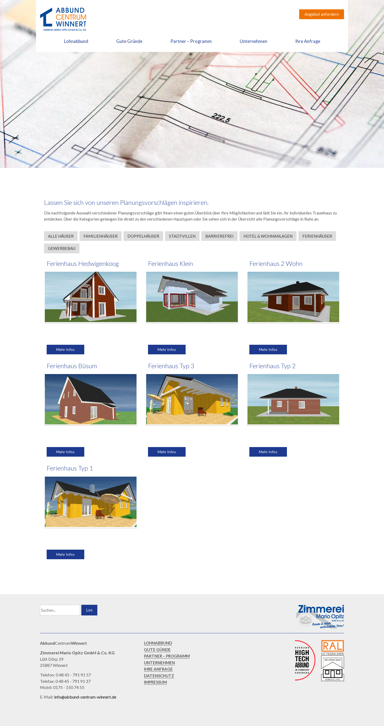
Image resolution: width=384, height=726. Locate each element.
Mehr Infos (65, 349)
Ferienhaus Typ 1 (70, 468)
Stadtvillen (182, 236)
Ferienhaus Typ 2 (272, 366)
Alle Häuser (61, 236)
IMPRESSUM (155, 682)
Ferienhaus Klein (170, 263)
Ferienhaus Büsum (72, 366)
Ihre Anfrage (307, 41)
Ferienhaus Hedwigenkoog (83, 263)
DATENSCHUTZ (159, 675)
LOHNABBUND (158, 642)
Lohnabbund (76, 41)
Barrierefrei (219, 236)
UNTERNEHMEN (159, 662)
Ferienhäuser (317, 236)
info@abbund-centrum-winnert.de (85, 696)
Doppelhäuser (143, 236)
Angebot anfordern (322, 14)
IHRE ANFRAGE (158, 669)
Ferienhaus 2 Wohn (276, 263)
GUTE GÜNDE (157, 649)
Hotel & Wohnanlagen (268, 236)
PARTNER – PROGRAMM (167, 656)
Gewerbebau (61, 248)
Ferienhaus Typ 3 (171, 366)
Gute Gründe (129, 41)
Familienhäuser (100, 236)
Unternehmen (253, 41)
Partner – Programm (191, 41)
